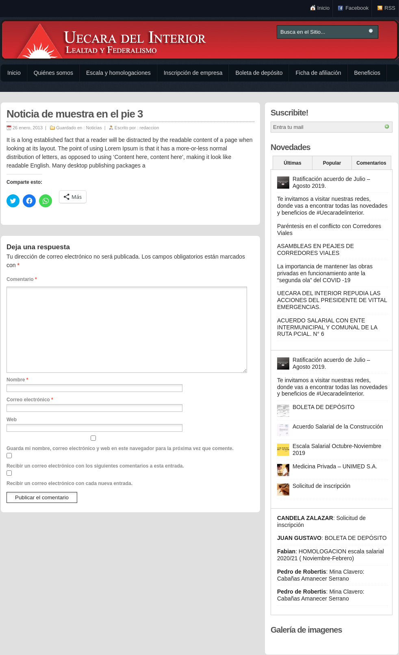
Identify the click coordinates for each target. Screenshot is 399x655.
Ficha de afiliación (318, 73)
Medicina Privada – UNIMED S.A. (335, 466)
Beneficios (367, 73)
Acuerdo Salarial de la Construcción (338, 426)
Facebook (357, 8)
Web (12, 419)
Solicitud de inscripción (321, 486)
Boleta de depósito (258, 73)
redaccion (149, 127)
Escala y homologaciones (118, 73)
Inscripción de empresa (193, 73)
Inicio (323, 8)
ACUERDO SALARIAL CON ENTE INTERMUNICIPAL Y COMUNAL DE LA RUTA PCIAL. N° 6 (327, 327)
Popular (332, 163)
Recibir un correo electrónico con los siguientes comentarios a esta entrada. (95, 466)
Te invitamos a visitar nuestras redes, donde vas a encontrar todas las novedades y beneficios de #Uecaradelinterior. (332, 206)
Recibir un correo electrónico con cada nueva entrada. (69, 483)
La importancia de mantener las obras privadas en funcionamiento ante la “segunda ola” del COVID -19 (325, 273)
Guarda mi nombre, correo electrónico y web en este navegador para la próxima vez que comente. (120, 448)
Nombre (17, 380)
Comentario (22, 279)
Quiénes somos (53, 73)
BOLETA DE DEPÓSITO (324, 407)
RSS (389, 8)
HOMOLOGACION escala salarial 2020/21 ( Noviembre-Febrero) (330, 554)
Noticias (94, 127)
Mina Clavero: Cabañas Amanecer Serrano (320, 575)
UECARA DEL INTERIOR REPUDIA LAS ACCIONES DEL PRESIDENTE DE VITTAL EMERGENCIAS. (332, 300)
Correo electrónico (30, 400)
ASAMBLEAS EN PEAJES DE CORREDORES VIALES (315, 249)
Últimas (292, 163)
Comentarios (371, 163)
